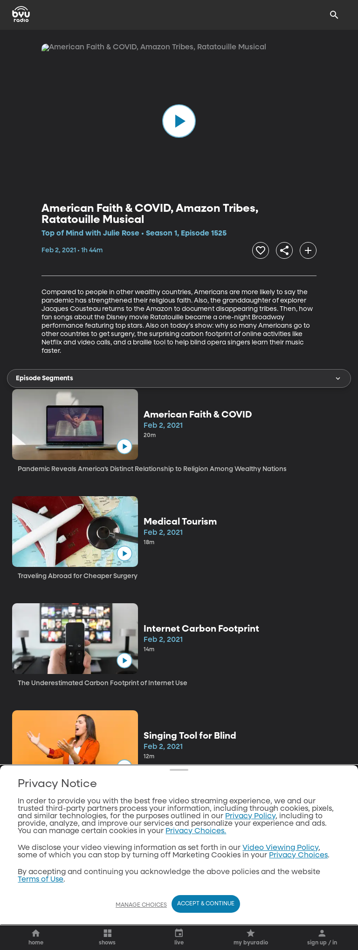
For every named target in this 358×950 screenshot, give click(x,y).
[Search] (334, 15)
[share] (207, 249)
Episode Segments (179, 375)
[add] (277, 249)
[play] (179, 121)
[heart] (155, 249)
